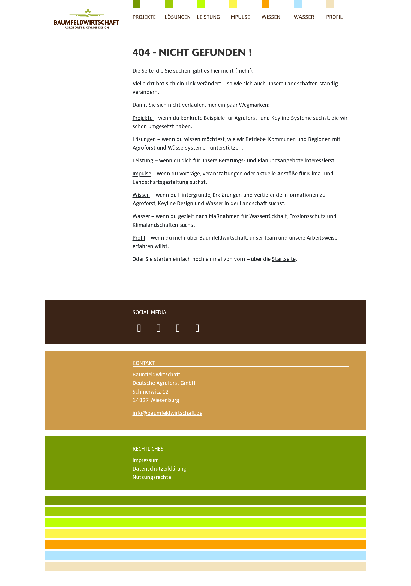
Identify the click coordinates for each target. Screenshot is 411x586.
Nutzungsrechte (152, 477)
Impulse (142, 173)
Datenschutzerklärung (160, 468)
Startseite (284, 259)
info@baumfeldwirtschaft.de (167, 413)
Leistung (143, 160)
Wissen (141, 194)
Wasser (141, 216)
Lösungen (144, 139)
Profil (139, 237)
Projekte (143, 117)
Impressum (146, 460)
